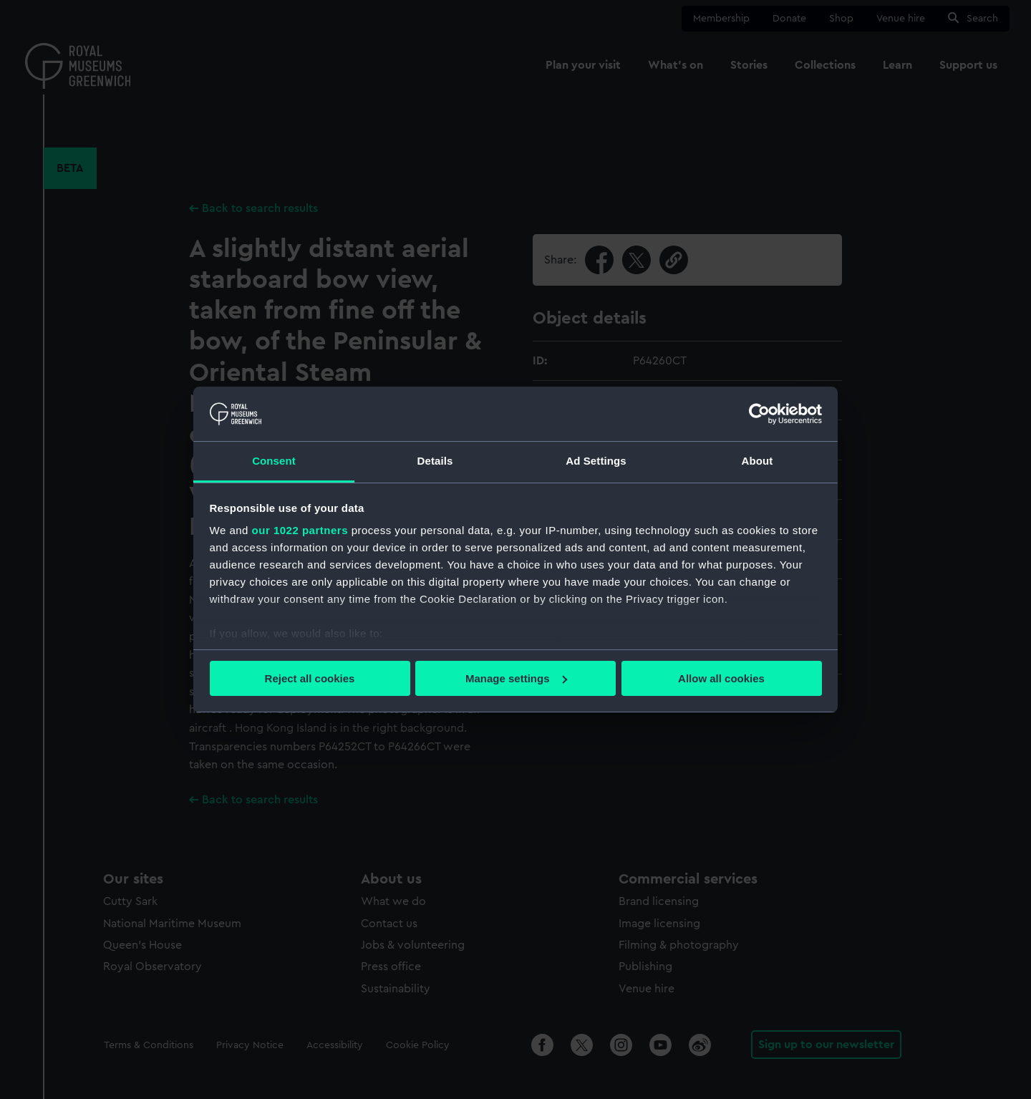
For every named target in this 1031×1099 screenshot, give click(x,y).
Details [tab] (435, 461)
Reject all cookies (310, 678)
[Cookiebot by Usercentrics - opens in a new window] (759, 414)
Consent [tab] (274, 461)
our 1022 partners (300, 530)
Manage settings (516, 678)
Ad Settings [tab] (596, 461)
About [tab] (757, 461)
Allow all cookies (721, 678)
